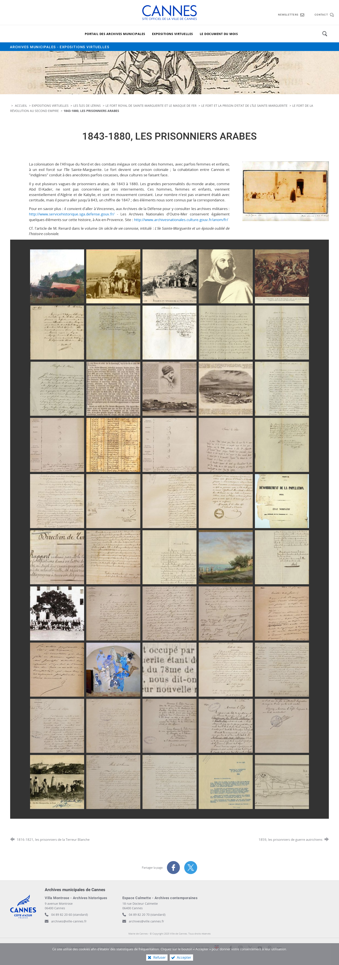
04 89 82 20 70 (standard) (147, 914)
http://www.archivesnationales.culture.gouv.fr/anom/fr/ (181, 219)
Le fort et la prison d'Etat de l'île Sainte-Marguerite (244, 106)
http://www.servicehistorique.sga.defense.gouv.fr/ (71, 214)
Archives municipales (60, 47)
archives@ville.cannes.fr (146, 921)
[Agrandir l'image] (285, 190)
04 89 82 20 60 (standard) (69, 914)
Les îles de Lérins (87, 106)
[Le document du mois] (219, 33)
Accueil (21, 106)
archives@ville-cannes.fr (69, 921)
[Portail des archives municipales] (115, 33)
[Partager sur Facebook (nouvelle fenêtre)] (173, 867)
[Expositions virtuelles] (172, 33)
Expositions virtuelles (50, 106)
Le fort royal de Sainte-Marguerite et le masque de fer (151, 106)
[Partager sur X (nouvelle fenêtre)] (190, 867)
